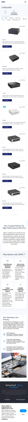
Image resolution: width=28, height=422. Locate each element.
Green (5, 18)
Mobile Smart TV (16, 19)
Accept (23, 410)
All (2, 18)
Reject (23, 414)
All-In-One (17, 18)
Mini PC (3, 19)
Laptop (9, 19)
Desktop (11, 18)
